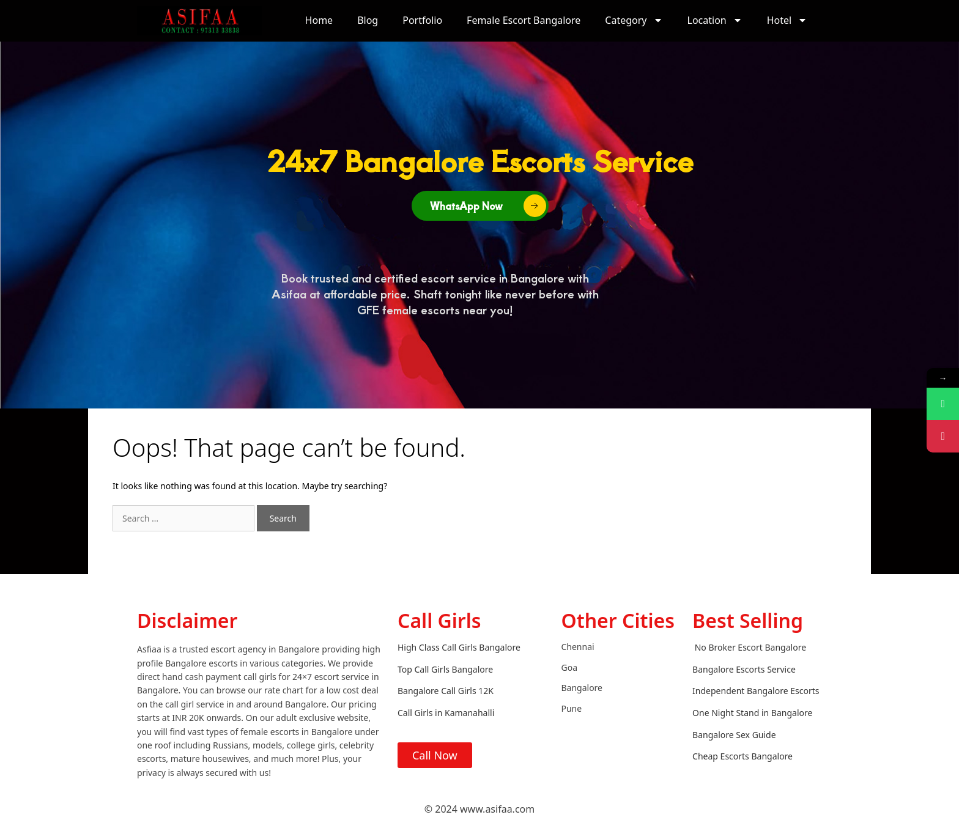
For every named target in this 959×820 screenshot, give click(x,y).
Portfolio (422, 20)
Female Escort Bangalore (523, 20)
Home (319, 20)
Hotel (787, 20)
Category (633, 20)
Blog (367, 20)
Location (714, 20)
